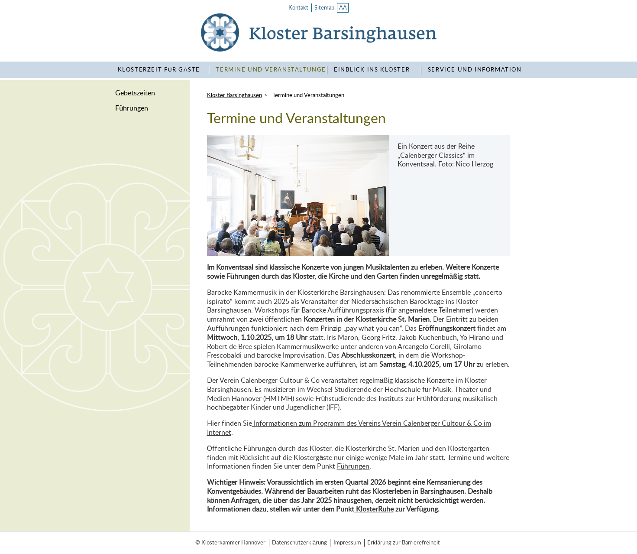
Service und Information (475, 69)
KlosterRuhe (374, 509)
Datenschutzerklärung (299, 542)
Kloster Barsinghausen (234, 95)
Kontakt (298, 7)
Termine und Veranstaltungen (273, 69)
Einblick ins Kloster (372, 69)
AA (343, 7)
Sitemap (324, 7)
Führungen (131, 108)
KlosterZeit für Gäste (159, 69)
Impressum (347, 542)
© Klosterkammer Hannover (230, 542)
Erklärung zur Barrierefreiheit (403, 542)
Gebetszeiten (135, 93)
